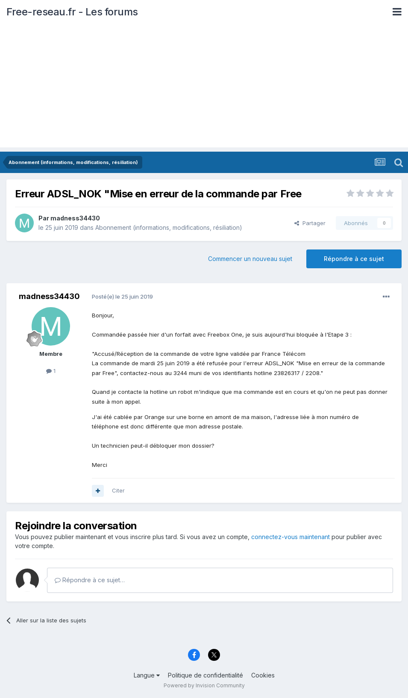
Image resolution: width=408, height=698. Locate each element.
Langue (147, 675)
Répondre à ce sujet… (90, 580)
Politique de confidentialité (205, 675)
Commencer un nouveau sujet (250, 258)
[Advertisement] (204, 87)
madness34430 (75, 218)
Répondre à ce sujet (354, 258)
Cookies (263, 675)
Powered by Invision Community (204, 685)
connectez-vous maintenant (290, 536)
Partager (310, 223)
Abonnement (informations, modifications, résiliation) (168, 227)
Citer (118, 490)
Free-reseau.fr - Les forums (72, 12)
